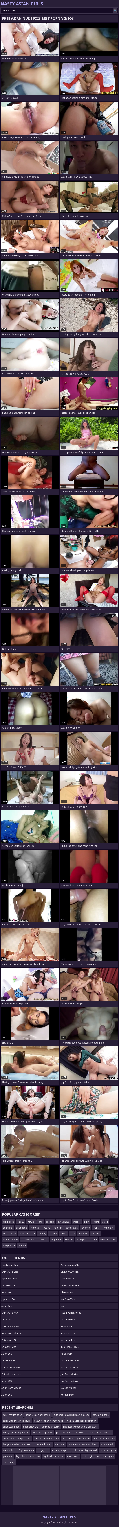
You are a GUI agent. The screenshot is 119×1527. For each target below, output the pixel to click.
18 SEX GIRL (67, 1326)
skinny (20, 1221)
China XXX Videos (70, 1271)
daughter (60, 1444)
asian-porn (81, 1239)
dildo (13, 1233)
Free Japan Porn (10, 1326)
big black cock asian (53, 1456)
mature (22, 1245)
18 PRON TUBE (69, 1333)
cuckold (50, 1221)
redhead (35, 1227)
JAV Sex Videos (68, 1387)
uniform (95, 1233)
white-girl (108, 1227)
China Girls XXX (9, 1312)
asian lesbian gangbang (38, 1414)
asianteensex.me (70, 1264)
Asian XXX (6, 1380)
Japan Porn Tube (70, 1360)
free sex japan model (104, 1438)
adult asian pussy (51, 1426)
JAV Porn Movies (69, 1374)
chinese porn (68, 1292)
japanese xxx (68, 1278)
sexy (86, 1221)
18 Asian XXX (8, 1285)
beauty (53, 1233)
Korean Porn (67, 1394)
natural (31, 1221)
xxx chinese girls (105, 1456)
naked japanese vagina (99, 1432)
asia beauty (9, 1462)
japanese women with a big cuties (80, 1426)
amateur (23, 1233)
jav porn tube (68, 1299)
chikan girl (88, 1456)
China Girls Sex (9, 1271)
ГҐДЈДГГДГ (42, 1450)
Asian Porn (7, 1292)
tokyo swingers (108, 1450)
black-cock (8, 1221)
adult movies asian (12, 1414)
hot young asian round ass (16, 1444)
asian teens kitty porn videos (83, 1444)
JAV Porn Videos (69, 1380)
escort (95, 1221)
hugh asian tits (30, 1426)
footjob (46, 1227)
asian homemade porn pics (17, 1438)
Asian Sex (6, 1305)
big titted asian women (28, 1456)
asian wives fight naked (85, 1450)
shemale (43, 1239)
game (94, 1239)
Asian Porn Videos (11, 1333)
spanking (7, 1227)
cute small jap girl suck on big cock (71, 1414)
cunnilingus (63, 1221)
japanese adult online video (70, 1432)
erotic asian (73, 1456)
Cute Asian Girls (10, 1340)
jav (33, 1233)
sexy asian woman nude (46, 1438)
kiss (5, 1233)
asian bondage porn (42, 1432)
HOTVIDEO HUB (69, 1367)
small (105, 1221)
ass (113, 1239)
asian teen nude (11, 1426)
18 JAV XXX (7, 1319)
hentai (97, 1227)
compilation (72, 1227)
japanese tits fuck (42, 1444)
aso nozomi (107, 1444)
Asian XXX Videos (70, 1285)
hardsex (58, 1227)
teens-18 (83, 1233)
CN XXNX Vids (8, 1346)
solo (73, 1233)
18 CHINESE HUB (70, 1346)
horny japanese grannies (15, 1432)
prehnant (8, 1456)
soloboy (104, 1239)
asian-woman (28, 1239)
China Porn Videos (11, 1374)
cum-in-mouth (10, 1239)
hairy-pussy (9, 1245)
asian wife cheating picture (16, 1420)
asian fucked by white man (76, 1438)
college (69, 1239)
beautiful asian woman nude (48, 1420)
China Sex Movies (10, 1367)
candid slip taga (101, 1414)
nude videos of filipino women (18, 1450)
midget (76, 1221)
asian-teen (21, 1227)
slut (40, 1221)
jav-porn (86, 1227)
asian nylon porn (60, 1450)
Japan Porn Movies (71, 1312)
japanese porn (68, 1319)
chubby (42, 1233)
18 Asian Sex (8, 1360)
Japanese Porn (9, 1278)
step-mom (56, 1239)
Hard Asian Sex (9, 1264)
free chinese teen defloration (81, 1420)
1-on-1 (63, 1233)
